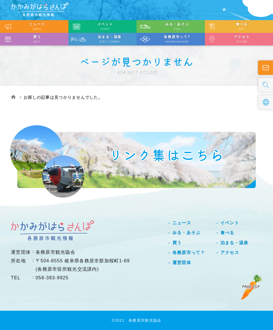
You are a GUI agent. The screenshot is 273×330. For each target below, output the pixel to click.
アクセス (229, 252)
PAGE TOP (251, 287)
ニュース (181, 222)
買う (177, 242)
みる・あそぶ (186, 232)
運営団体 (181, 262)
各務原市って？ (188, 252)
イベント (229, 222)
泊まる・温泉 (234, 242)
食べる (227, 232)
